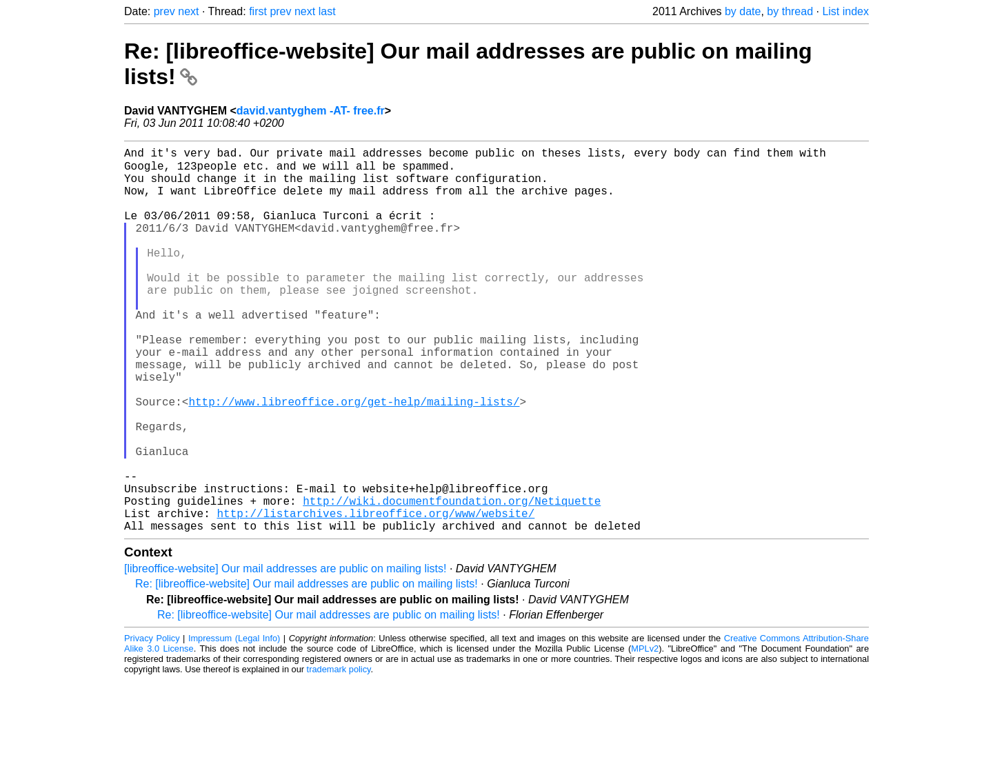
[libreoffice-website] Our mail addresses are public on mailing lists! (285, 653)
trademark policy (339, 753)
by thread (790, 11)
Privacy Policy (152, 722)
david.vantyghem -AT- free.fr (311, 111)
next (188, 11)
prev (164, 11)
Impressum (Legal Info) (234, 722)
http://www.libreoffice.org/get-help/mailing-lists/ (353, 457)
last (327, 11)
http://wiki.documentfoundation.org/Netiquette (452, 579)
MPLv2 (645, 732)
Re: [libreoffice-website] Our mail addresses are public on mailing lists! (306, 668)
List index (845, 11)
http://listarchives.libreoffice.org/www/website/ (375, 594)
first (258, 11)
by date (743, 11)
